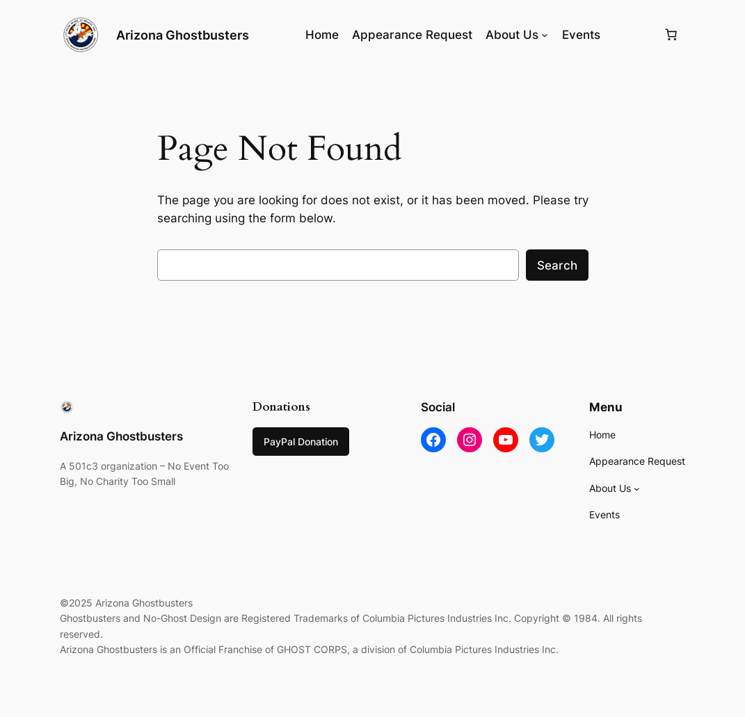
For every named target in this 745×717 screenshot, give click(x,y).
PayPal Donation (301, 441)
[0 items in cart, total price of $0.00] (670, 34)
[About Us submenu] (544, 34)
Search (557, 265)
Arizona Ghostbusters (182, 34)
